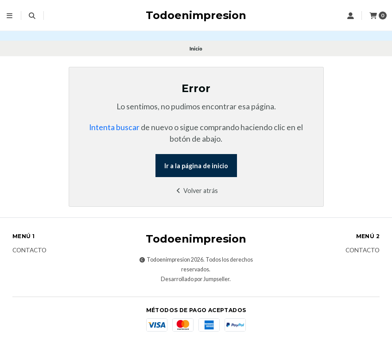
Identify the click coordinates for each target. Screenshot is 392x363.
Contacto (29, 250)
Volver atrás (196, 190)
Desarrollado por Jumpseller (195, 279)
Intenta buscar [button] (114, 127)
